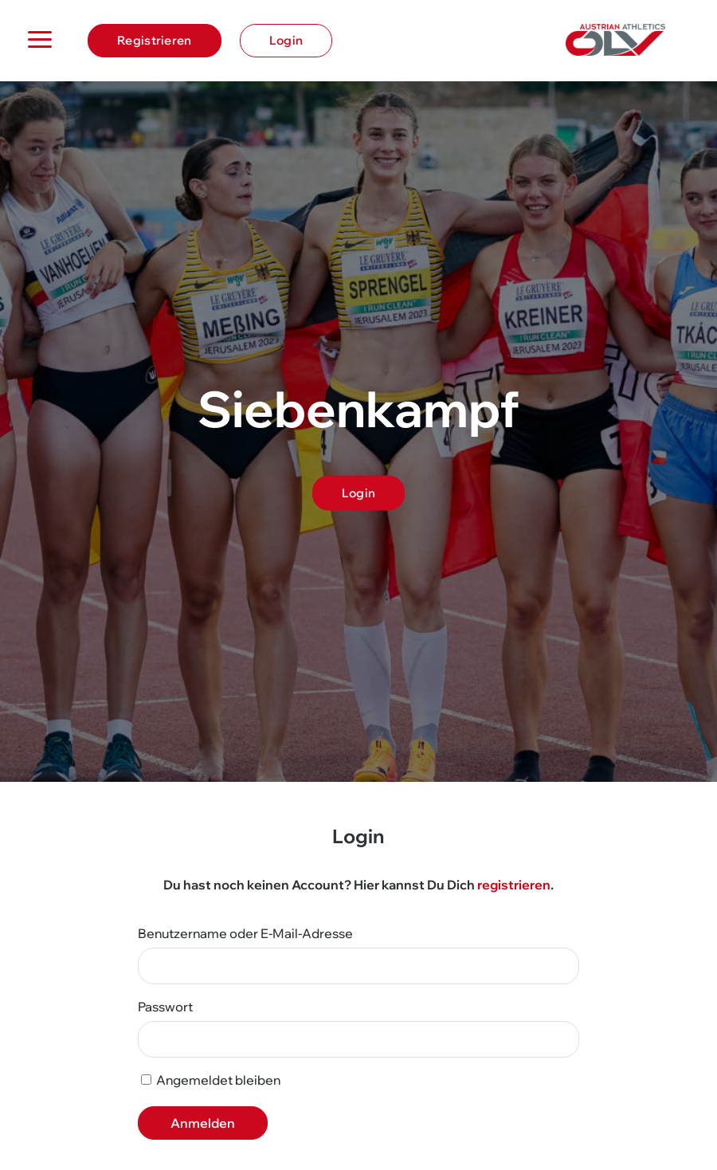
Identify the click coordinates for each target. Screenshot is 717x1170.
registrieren (513, 885)
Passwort (165, 1007)
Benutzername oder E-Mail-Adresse (245, 933)
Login (286, 40)
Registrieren (154, 40)
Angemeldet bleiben (210, 1080)
